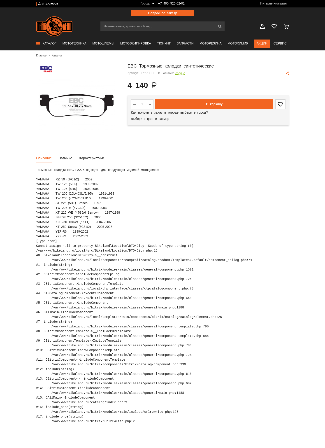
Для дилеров (48, 3)
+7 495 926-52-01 (171, 3)
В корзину (214, 104)
